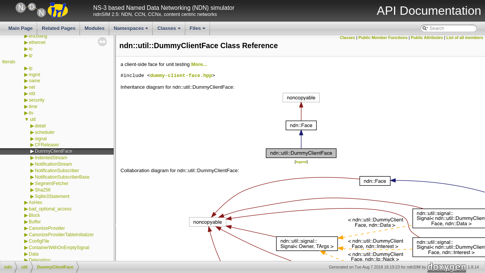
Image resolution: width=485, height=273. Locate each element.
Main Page (20, 28)
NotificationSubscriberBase (62, 177)
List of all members (464, 37)
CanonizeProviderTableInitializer (61, 234)
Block (34, 215)
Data (33, 254)
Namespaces (132, 30)
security (36, 100)
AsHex (35, 202)
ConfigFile (39, 241)
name (34, 80)
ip (30, 55)
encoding (38, 36)
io (30, 49)
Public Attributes (427, 37)
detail (40, 126)
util (33, 119)
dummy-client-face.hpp (181, 75)
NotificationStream (53, 164)
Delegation (39, 260)
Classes (169, 30)
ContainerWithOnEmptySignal (59, 247)
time (33, 106)
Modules (94, 28)
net (32, 87)
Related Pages (58, 28)
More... (199, 64)
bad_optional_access (50, 209)
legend (301, 162)
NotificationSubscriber (57, 170)
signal (41, 138)
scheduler (45, 132)
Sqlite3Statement (52, 196)
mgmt (34, 74)
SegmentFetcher (52, 183)
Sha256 (42, 190)
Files (198, 30)
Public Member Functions (383, 37)
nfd (32, 93)
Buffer (35, 221)
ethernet (37, 42)
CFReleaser (47, 144)
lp (30, 68)
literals (9, 61)
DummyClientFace (53, 151)
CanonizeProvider (47, 228)
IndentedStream (51, 157)
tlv (31, 113)
